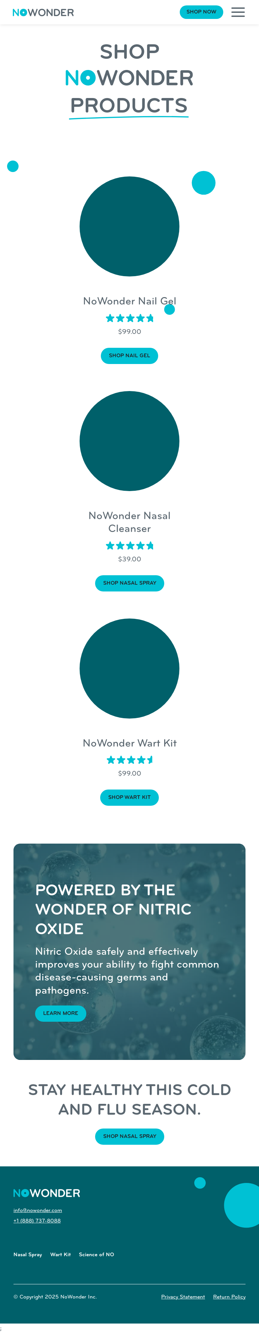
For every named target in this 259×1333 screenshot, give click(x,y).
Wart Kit (60, 1255)
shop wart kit (129, 797)
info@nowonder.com (37, 1210)
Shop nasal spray (129, 1136)
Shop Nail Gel (129, 356)
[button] (238, 12)
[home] (43, 12)
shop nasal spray (129, 583)
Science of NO (96, 1255)
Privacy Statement (183, 1297)
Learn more (60, 1013)
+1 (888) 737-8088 (37, 1221)
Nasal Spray (27, 1255)
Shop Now (201, 12)
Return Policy (229, 1297)
